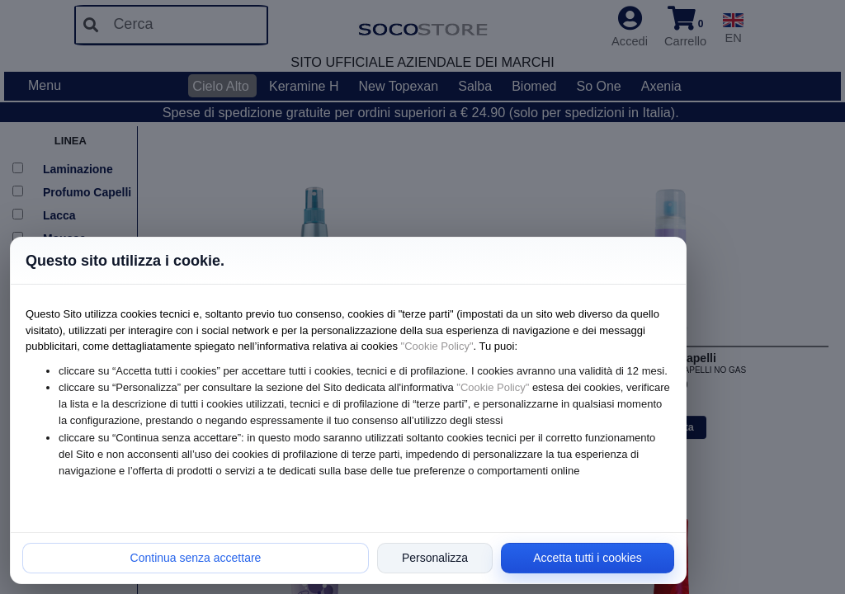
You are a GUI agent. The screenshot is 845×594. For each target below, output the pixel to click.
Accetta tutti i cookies (587, 557)
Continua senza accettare (196, 557)
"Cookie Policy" (437, 346)
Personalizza (435, 557)
